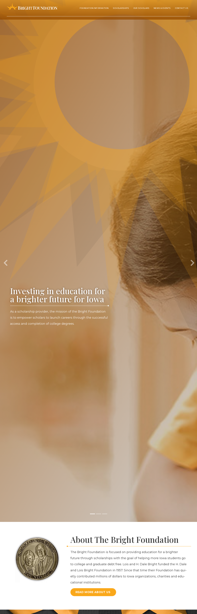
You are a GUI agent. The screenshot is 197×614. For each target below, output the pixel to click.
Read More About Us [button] (93, 592)
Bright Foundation (32, 8)
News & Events (162, 8)
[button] (5, 261)
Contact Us (181, 8)
